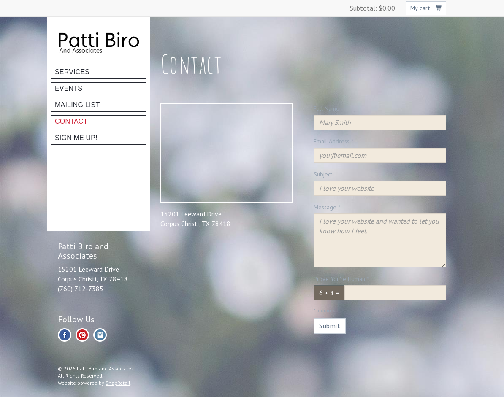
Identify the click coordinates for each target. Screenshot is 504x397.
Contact (71, 121)
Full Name (326, 108)
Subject (323, 174)
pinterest (82, 335)
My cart (426, 8)
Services (72, 72)
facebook (64, 335)
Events (68, 88)
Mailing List (77, 104)
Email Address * (333, 141)
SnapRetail (118, 383)
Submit (329, 325)
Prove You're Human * (341, 279)
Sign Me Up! (76, 137)
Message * (327, 207)
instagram (100, 335)
